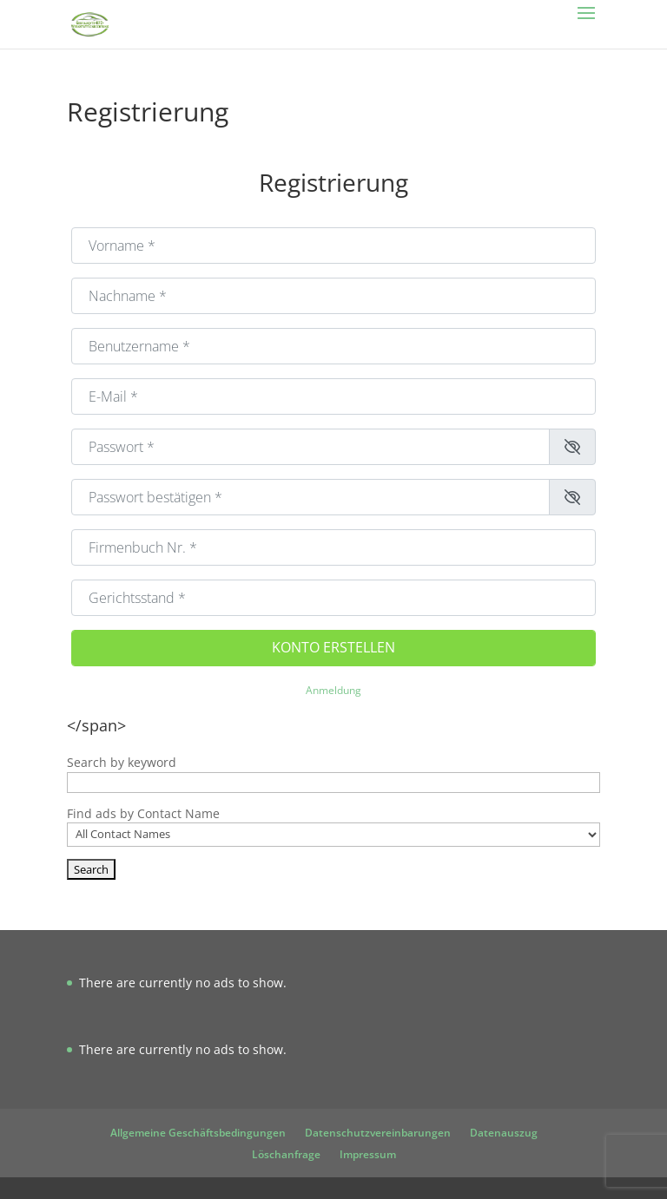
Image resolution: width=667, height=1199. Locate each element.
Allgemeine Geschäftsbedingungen (198, 1132)
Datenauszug (504, 1132)
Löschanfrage (286, 1154)
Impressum (368, 1154)
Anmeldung (333, 690)
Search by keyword (121, 762)
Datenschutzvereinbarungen (378, 1132)
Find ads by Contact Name (143, 813)
